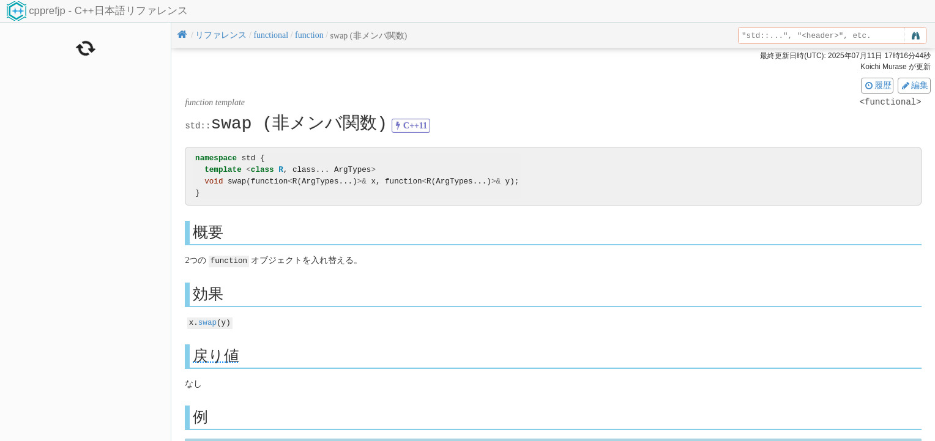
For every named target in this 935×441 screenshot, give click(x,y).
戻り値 (216, 354)
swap (207, 321)
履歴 (877, 85)
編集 (914, 85)
